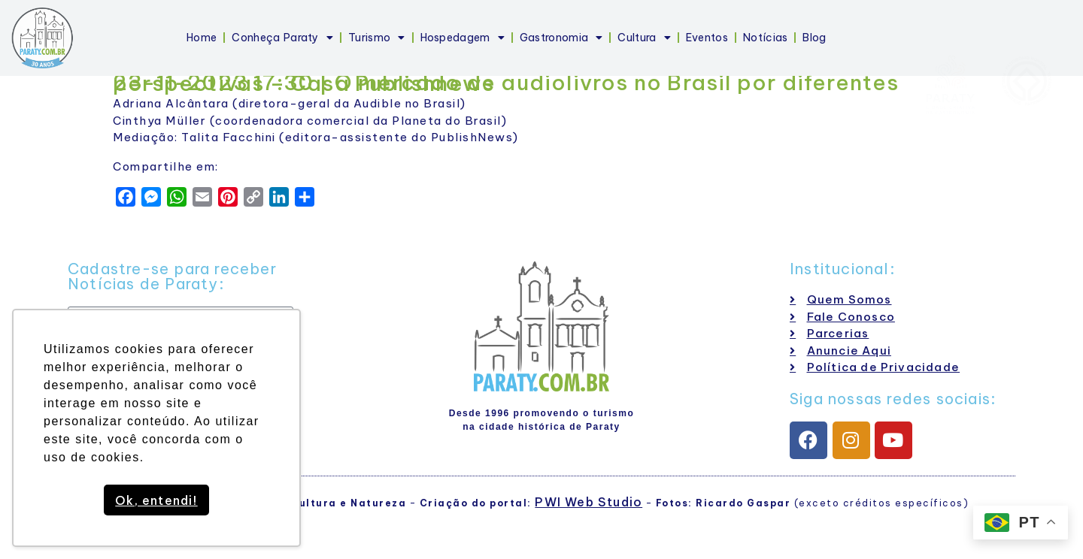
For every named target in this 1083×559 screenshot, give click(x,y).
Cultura (643, 37)
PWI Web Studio (588, 501)
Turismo (376, 37)
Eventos (707, 37)
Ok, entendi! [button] (156, 500)
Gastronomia (561, 37)
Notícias (765, 37)
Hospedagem (462, 37)
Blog (814, 37)
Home (202, 37)
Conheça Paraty (282, 37)
